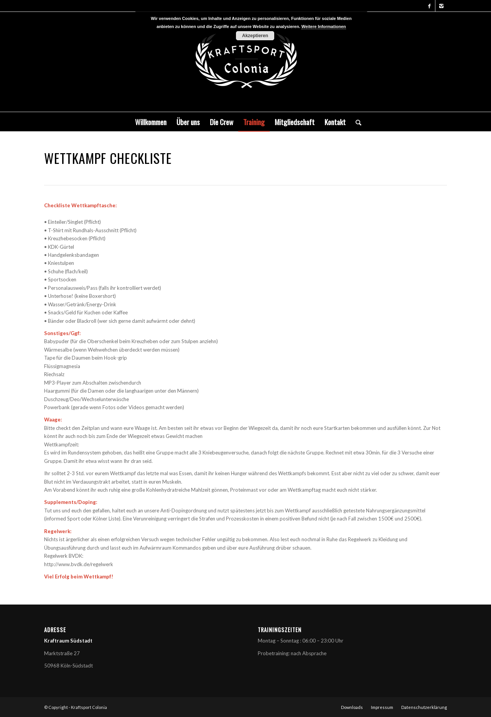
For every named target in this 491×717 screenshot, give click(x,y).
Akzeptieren (255, 35)
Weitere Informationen (324, 26)
